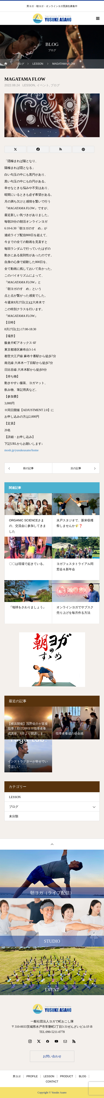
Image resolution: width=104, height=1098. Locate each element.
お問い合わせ (52, 1056)
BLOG (82, 1076)
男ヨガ (17, 1076)
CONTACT (52, 1081)
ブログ (55, 85)
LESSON (28, 85)
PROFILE (32, 1076)
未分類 (13, 816)
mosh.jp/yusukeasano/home (21, 450)
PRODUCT (66, 1076)
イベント (43, 85)
